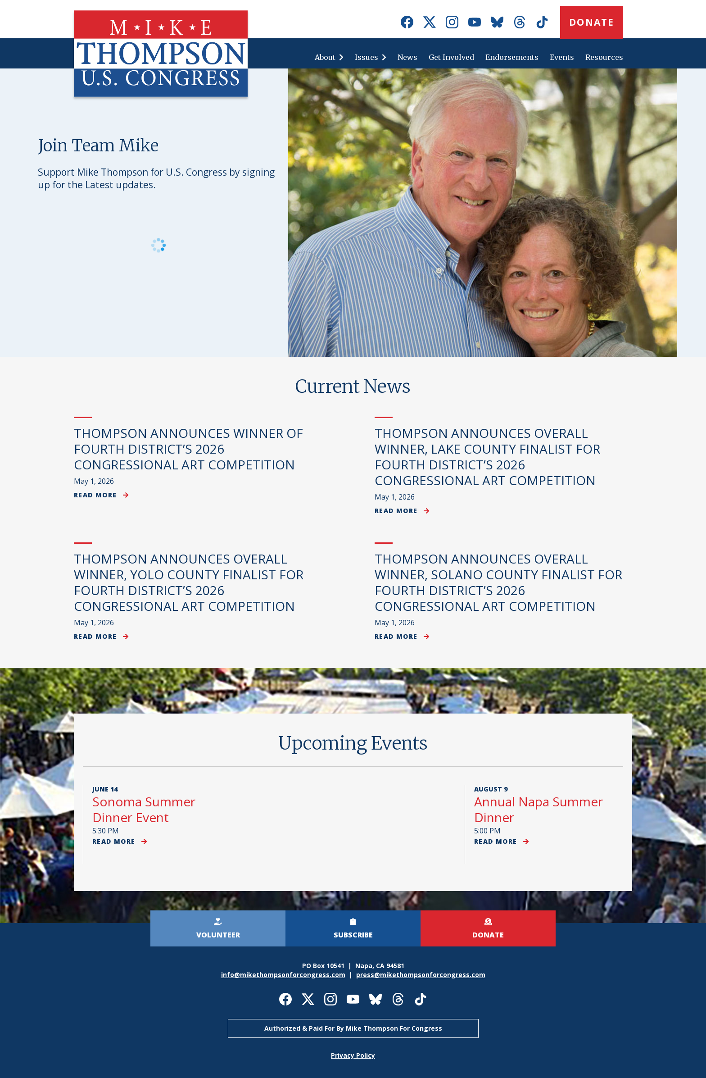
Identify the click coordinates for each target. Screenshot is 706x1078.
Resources (604, 57)
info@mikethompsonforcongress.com (283, 974)
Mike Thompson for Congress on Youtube (475, 22)
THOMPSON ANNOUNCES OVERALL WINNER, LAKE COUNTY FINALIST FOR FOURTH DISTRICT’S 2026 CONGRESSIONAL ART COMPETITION (487, 456)
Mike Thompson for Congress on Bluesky (497, 22)
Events (562, 57)
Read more (101, 495)
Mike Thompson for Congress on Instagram (452, 22)
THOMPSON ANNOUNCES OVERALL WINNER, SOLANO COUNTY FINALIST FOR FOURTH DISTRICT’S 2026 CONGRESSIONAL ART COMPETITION (498, 582)
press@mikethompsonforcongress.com (420, 974)
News (407, 57)
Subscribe (353, 935)
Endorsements (512, 57)
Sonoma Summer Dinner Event (143, 809)
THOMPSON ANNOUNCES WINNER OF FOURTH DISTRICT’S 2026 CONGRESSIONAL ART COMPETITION (188, 448)
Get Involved (451, 57)
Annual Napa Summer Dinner (538, 809)
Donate (591, 22)
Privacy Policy (353, 1055)
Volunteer (218, 935)
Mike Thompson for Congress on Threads (520, 22)
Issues (366, 57)
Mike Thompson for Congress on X (430, 22)
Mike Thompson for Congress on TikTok (542, 22)
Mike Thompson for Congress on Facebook (407, 22)
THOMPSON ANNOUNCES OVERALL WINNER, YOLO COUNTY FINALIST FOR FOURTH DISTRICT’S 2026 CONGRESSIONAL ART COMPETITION (188, 582)
